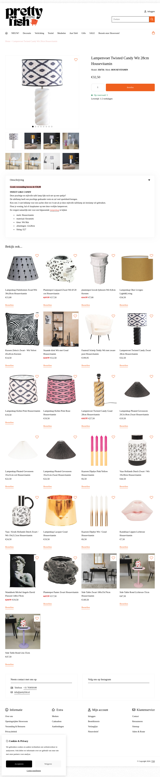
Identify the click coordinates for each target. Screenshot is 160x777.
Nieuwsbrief (93, 679)
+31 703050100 (30, 635)
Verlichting (39, 33)
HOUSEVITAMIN (119, 70)
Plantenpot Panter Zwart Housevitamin (60, 539)
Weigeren (48, 764)
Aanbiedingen (58, 673)
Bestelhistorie (94, 668)
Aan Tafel (74, 33)
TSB (153, 708)
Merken (55, 663)
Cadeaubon (56, 668)
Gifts (84, 33)
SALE (92, 33)
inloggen (149, 11)
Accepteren (19, 764)
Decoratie (27, 33)
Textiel (51, 33)
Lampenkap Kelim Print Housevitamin (22, 358)
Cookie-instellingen (34, 771)
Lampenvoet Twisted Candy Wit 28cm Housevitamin (35, 41)
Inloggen (92, 663)
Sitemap (135, 673)
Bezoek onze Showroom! (109, 33)
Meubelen (61, 33)
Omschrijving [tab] (80, 179)
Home (7, 41)
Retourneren (137, 668)
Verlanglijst (93, 673)
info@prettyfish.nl (22, 639)
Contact (135, 663)
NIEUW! (15, 33)
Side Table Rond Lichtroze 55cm (134, 539)
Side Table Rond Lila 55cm (17, 600)
